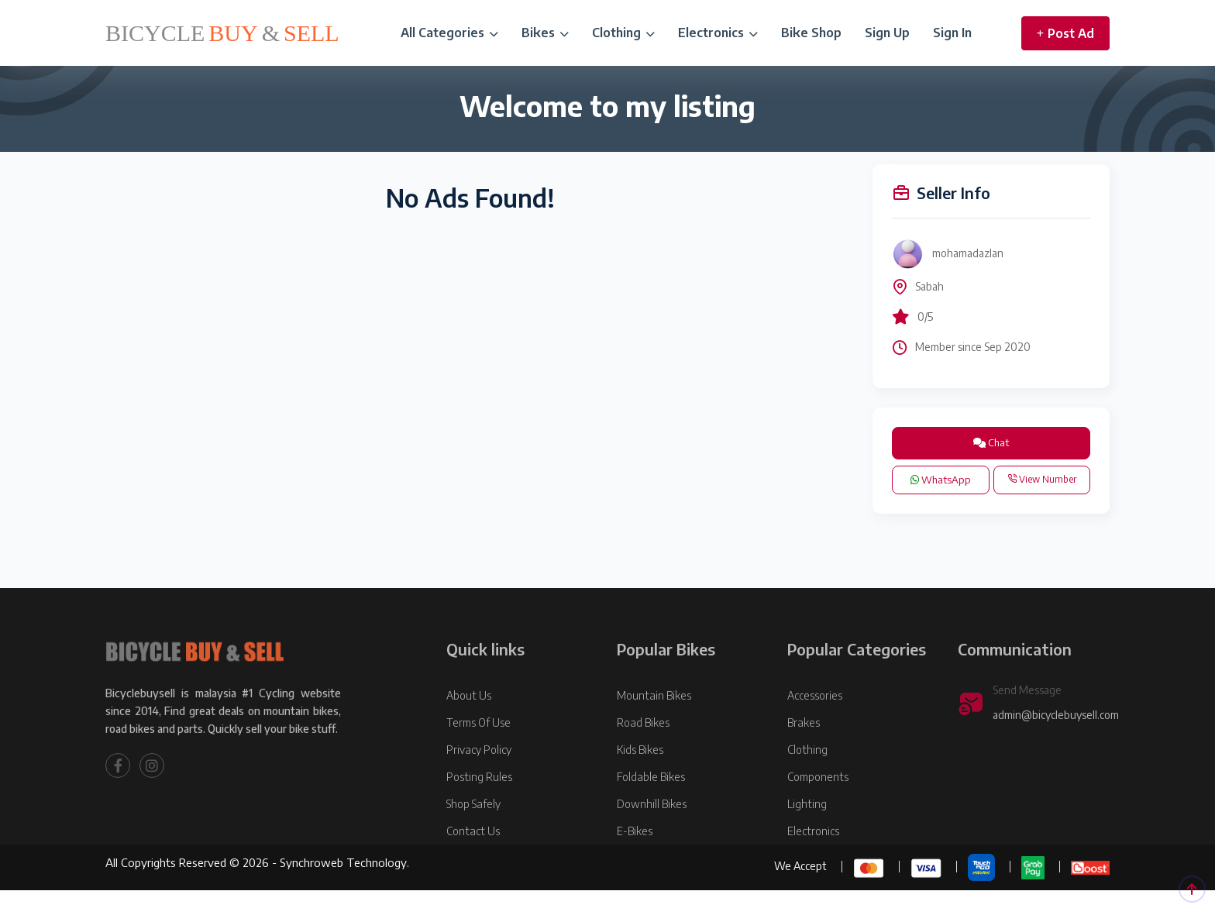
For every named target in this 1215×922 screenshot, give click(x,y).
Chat (991, 442)
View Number (1041, 479)
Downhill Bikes (652, 844)
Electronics (718, 32)
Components (817, 817)
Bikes (545, 32)
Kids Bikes (640, 790)
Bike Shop (811, 32)
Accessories (814, 736)
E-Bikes (634, 872)
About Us (468, 736)
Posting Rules (479, 817)
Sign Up (887, 32)
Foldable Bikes (651, 817)
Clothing (623, 32)
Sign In (952, 32)
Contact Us (473, 872)
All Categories (449, 32)
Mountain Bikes (654, 736)
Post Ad (1065, 33)
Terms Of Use (478, 763)
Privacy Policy (478, 790)
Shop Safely (473, 844)
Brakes (803, 763)
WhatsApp (940, 479)
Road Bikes (643, 763)
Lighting (807, 844)
